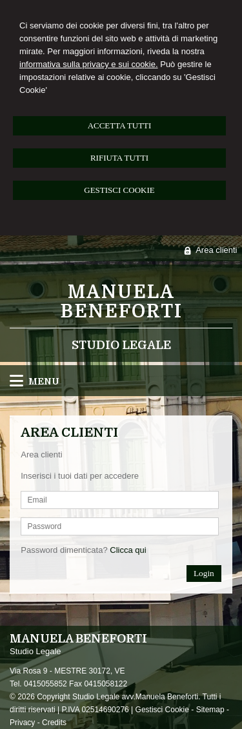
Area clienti (216, 250)
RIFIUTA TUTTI (119, 158)
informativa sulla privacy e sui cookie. (88, 64)
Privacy (22, 722)
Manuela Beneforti (121, 302)
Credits (54, 722)
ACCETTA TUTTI (120, 125)
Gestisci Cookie (162, 709)
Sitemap (210, 709)
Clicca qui (128, 550)
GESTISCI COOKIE (119, 190)
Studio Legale (121, 345)
